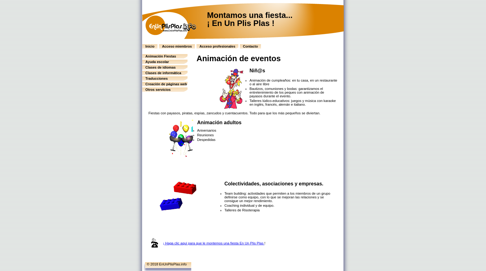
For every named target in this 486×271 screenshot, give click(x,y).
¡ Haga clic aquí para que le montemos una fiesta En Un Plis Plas (213, 243)
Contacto (250, 46)
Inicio (149, 46)
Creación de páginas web (166, 84)
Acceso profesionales (218, 46)
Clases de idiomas (160, 67)
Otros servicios (157, 89)
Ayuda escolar (157, 62)
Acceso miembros (177, 46)
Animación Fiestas (160, 56)
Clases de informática (163, 73)
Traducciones (156, 78)
